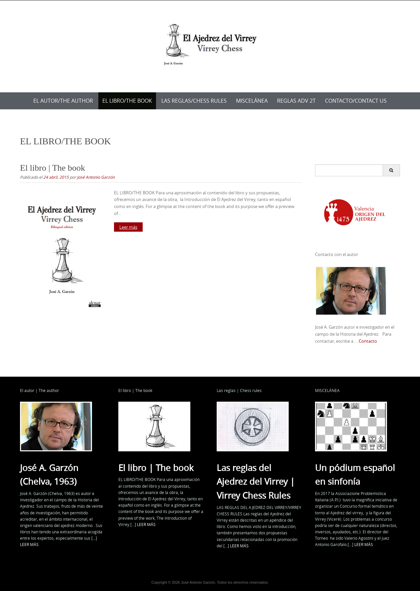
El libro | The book (52, 168)
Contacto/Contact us (356, 100)
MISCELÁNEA (252, 100)
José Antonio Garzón (96, 177)
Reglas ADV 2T (296, 100)
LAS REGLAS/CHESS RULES (194, 100)
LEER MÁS (29, 544)
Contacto (368, 341)
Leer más (128, 227)
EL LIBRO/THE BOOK (127, 100)
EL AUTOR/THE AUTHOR (63, 100)
